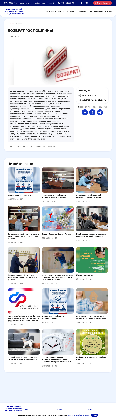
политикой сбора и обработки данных (78, 415)
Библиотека (71, 11)
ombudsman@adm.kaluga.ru (92, 99)
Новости (61, 11)
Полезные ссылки (96, 11)
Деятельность (50, 11)
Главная (11, 24)
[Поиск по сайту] (81, 3)
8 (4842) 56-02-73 (87, 95)
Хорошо (94, 415)
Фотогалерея (82, 11)
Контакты (108, 11)
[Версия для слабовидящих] (86, 3)
